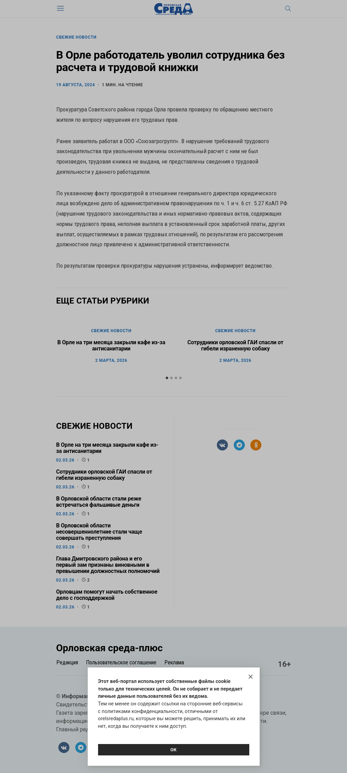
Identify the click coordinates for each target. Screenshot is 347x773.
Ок (173, 749)
